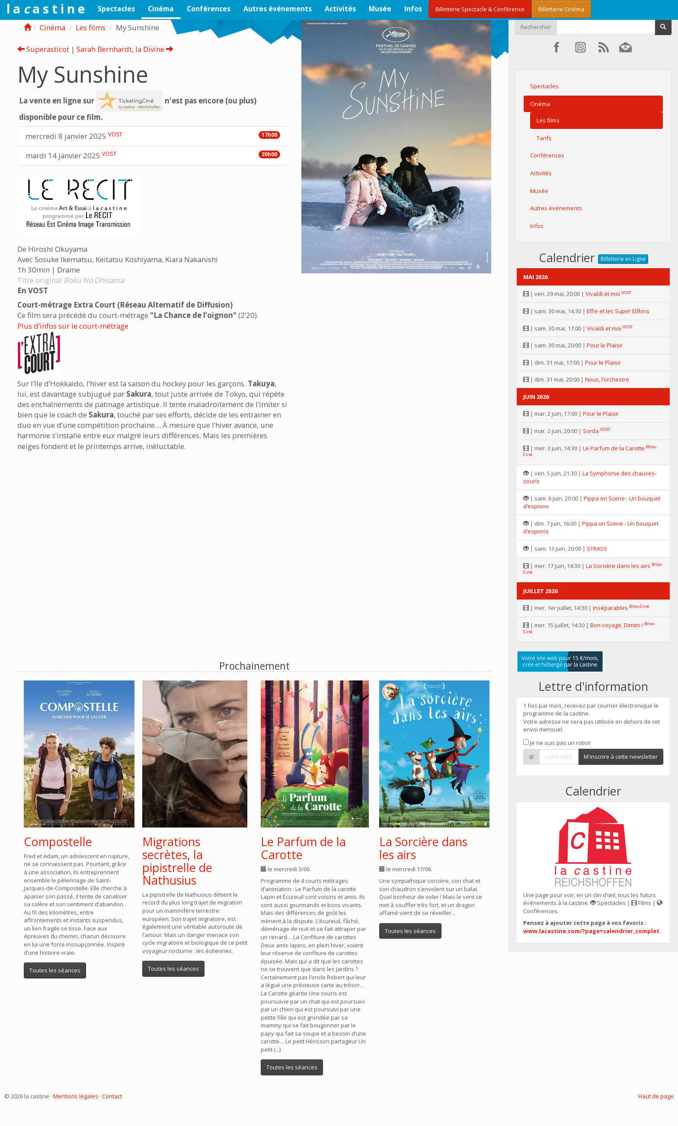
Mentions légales (75, 1096)
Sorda (591, 431)
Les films (91, 27)
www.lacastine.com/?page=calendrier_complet (591, 931)
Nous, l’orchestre (607, 379)
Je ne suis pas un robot (556, 743)
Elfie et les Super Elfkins (618, 311)
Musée (380, 8)
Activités (340, 8)
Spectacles (116, 8)
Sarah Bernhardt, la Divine (125, 49)
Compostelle (58, 842)
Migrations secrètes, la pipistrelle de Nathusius (177, 861)
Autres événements (277, 8)
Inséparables (610, 608)
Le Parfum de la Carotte (303, 848)
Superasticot (43, 49)
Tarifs (544, 138)
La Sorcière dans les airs (423, 848)
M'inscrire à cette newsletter (621, 756)
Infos (413, 8)
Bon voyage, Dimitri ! (616, 625)
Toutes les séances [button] (54, 970)
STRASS (597, 548)
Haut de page (656, 1096)
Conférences (208, 8)
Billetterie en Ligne (623, 259)
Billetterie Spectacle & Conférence (479, 9)
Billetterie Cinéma (561, 9)
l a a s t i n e (45, 8)
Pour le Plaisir (605, 345)
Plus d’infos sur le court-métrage (72, 326)
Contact (112, 1096)
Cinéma (161, 8)
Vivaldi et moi (602, 294)
